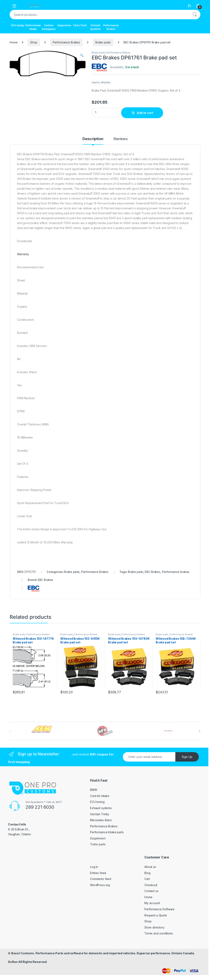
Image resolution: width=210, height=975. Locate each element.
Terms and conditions (158, 933)
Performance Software (159, 909)
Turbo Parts (80, 25)
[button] (81, 55)
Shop (33, 42)
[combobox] (99, 14)
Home (13, 42)
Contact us (151, 891)
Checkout (150, 885)
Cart (147, 879)
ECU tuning (17, 25)
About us (150, 866)
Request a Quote (155, 915)
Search (194, 14)
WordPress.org (100, 885)
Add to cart (145, 113)
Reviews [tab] (120, 139)
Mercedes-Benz (101, 820)
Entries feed (98, 873)
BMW (93, 789)
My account (152, 903)
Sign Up (187, 756)
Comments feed (100, 879)
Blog (147, 873)
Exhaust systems (101, 808)
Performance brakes (175, 572)
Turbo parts (97, 844)
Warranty (23, 254)
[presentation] (199, 731)
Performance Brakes (111, 27)
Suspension (64, 25)
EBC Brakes (152, 572)
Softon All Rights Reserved (27, 962)
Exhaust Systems (95, 27)
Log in (94, 866)
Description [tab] (92, 139)
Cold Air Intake (99, 796)
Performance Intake (33, 27)
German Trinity (99, 814)
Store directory (154, 927)
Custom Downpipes (49, 27)
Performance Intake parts (107, 832)
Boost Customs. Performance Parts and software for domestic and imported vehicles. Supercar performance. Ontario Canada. (103, 953)
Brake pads (103, 42)
